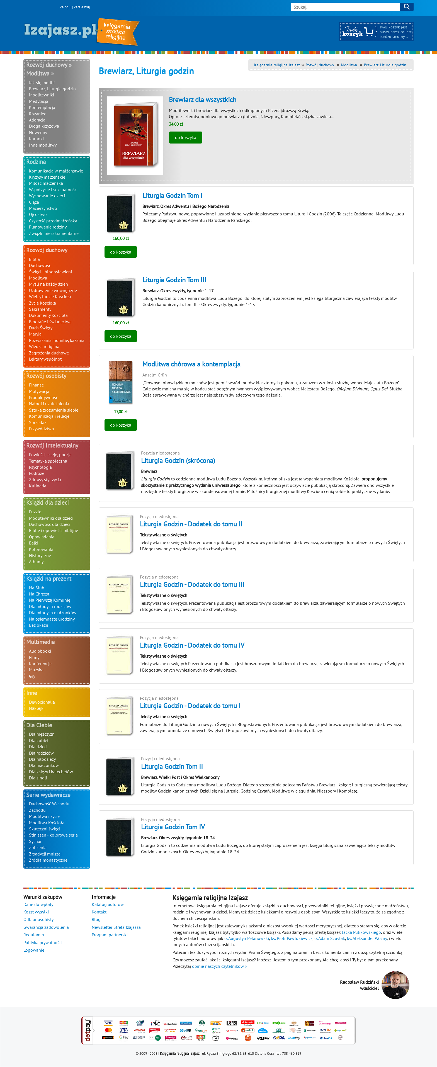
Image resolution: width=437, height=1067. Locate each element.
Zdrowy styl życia (45, 479)
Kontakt (99, 912)
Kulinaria (37, 485)
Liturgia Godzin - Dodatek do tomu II (191, 524)
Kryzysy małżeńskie (47, 177)
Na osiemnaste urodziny (52, 619)
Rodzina (36, 162)
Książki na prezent (48, 578)
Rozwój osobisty (46, 376)
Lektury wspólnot (45, 359)
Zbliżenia (38, 847)
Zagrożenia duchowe (49, 353)
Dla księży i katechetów (51, 771)
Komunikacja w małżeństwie (56, 171)
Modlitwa (38, 278)
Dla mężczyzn (42, 734)
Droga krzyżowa (44, 126)
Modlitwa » (40, 73)
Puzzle (35, 511)
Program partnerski (110, 934)
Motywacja (39, 391)
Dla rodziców (41, 753)
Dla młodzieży (42, 759)
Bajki (33, 543)
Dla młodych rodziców (50, 606)
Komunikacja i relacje (49, 416)
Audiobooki (40, 651)
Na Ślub (36, 587)
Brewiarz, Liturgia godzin (52, 88)
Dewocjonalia (42, 702)
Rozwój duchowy (46, 250)
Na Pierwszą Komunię (49, 600)
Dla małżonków (44, 765)
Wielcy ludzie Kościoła (50, 296)
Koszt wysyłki (36, 912)
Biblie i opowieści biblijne (53, 530)
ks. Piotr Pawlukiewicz (291, 938)
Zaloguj (65, 7)
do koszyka (185, 137)
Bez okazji (38, 625)
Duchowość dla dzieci (49, 524)
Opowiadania (41, 536)
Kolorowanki (41, 549)
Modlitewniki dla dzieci (51, 518)
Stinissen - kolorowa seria (53, 835)
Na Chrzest (39, 594)
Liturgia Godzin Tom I (172, 195)
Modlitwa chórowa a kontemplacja (191, 364)
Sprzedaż (37, 422)
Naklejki (37, 708)
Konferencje (40, 663)
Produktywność (43, 397)
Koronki (36, 138)
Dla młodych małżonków (52, 612)
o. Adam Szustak (329, 938)
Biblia (34, 259)
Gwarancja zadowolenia (46, 927)
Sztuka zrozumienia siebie (53, 410)
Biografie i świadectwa (50, 321)
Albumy (36, 561)
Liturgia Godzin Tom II (172, 766)
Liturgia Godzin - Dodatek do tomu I (190, 705)
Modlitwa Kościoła (46, 822)
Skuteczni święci (44, 829)
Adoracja (37, 120)
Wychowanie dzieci (47, 195)
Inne (31, 693)
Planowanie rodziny (48, 227)
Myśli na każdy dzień (48, 284)
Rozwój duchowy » (49, 65)
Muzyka (36, 669)
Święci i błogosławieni (50, 271)
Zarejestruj (82, 7)
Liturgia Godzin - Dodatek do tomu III (192, 584)
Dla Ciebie (39, 725)
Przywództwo (41, 428)
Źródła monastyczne (48, 860)
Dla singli (38, 778)
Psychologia (40, 467)
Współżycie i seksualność (53, 189)
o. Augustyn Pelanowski (246, 938)
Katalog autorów (108, 904)
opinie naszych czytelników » (219, 966)
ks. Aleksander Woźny (367, 938)
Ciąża (34, 202)
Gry (32, 676)
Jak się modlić (42, 82)
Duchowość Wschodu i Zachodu (50, 807)
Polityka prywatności (42, 942)
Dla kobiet (38, 740)
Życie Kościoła (42, 303)
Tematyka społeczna (48, 461)
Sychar (35, 841)
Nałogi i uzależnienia (49, 403)
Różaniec (37, 113)
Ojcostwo (38, 214)
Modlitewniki (41, 95)
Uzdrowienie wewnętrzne (53, 290)
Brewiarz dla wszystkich (202, 99)
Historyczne (40, 555)
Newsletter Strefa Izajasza (116, 927)
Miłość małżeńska (46, 183)
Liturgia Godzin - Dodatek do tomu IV (192, 645)
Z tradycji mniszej (45, 854)
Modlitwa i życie (44, 816)
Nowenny (38, 132)
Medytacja (38, 101)
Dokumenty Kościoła (48, 315)
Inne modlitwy (43, 145)
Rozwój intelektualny (52, 445)
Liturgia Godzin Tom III (174, 280)
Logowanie (33, 950)
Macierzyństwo (43, 208)
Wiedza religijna (44, 346)
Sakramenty (40, 309)
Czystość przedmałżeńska (53, 220)
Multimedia (40, 642)
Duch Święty (40, 327)
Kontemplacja (42, 107)
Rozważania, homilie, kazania (56, 340)
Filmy (34, 657)
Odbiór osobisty (38, 919)
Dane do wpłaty (38, 904)
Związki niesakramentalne (54, 233)
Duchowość (40, 265)
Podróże (36, 473)
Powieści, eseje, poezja (50, 454)
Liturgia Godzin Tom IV (173, 827)
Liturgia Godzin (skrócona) (178, 460)
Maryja (35, 334)
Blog (96, 919)
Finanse (36, 385)
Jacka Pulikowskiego (361, 932)
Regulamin (33, 934)
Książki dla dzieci (47, 502)
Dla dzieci (38, 746)
